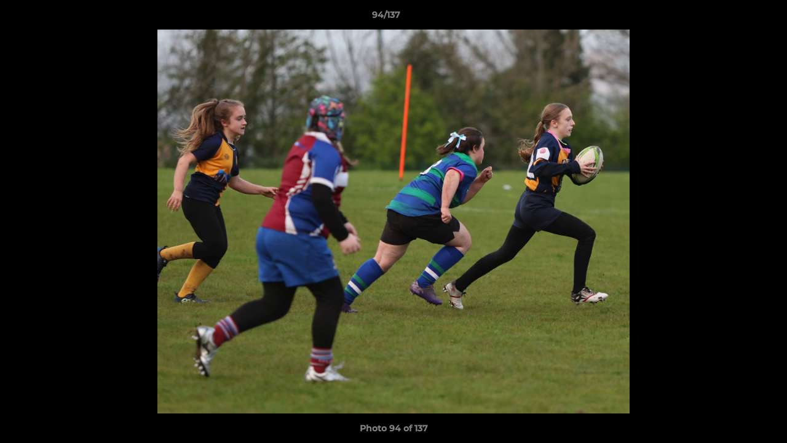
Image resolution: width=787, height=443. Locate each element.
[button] (735, 17)
